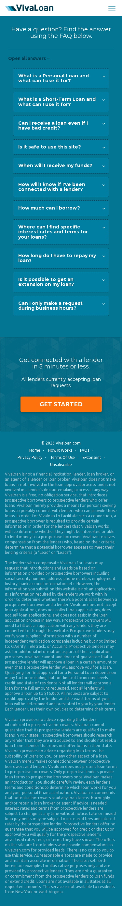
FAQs (84, 450)
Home (34, 450)
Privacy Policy (30, 457)
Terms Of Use (62, 457)
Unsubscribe (61, 464)
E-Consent (92, 457)
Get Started (61, 404)
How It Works (60, 450)
